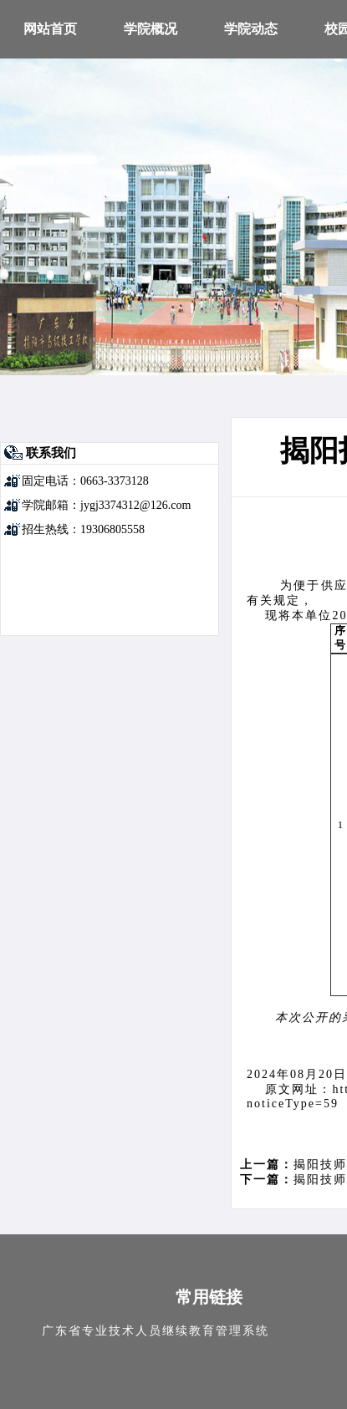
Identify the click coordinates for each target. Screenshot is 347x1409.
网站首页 (50, 29)
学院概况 (150, 29)
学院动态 (251, 29)
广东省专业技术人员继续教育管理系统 (155, 1331)
